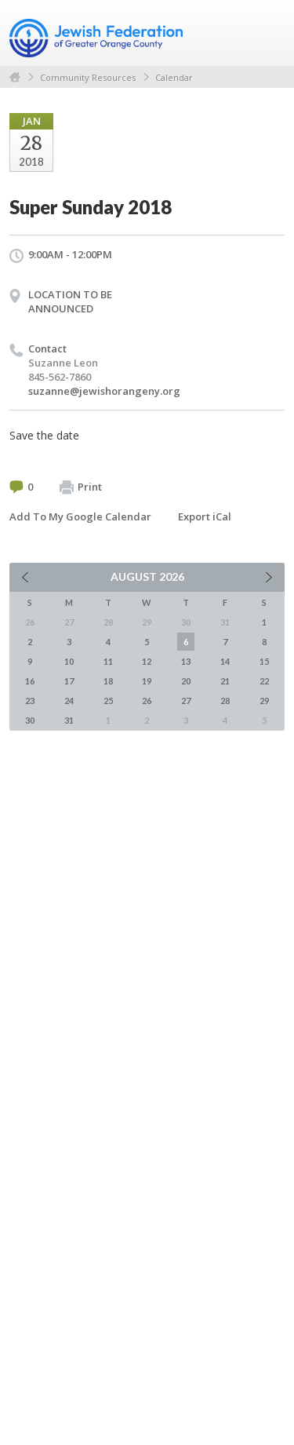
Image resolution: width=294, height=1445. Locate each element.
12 (146, 661)
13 (186, 661)
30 (29, 720)
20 (186, 681)
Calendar (174, 77)
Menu (267, 33)
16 (29, 681)
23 (29, 700)
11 (108, 661)
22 (264, 681)
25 (108, 700)
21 (225, 681)
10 (69, 661)
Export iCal (204, 516)
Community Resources (88, 77)
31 (69, 720)
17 (69, 681)
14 (225, 661)
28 (225, 700)
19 (146, 681)
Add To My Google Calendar (80, 516)
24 (69, 700)
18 (108, 681)
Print (81, 487)
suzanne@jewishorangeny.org (104, 391)
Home (14, 77)
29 (264, 700)
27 (186, 700)
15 (264, 661)
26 (146, 700)
